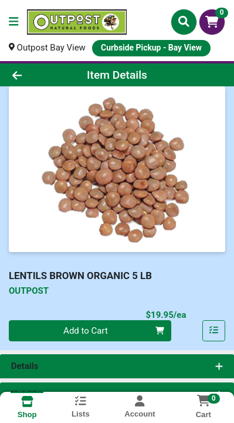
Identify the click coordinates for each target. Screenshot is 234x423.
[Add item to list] (214, 330)
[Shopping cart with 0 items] (212, 22)
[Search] (183, 22)
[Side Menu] (13, 22)
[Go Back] (36, 75)
